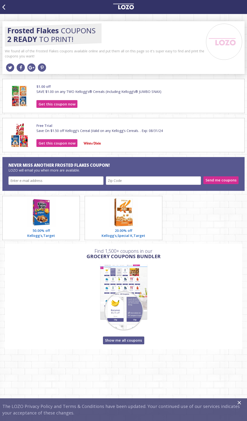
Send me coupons (221, 180)
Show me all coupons (123, 340)
